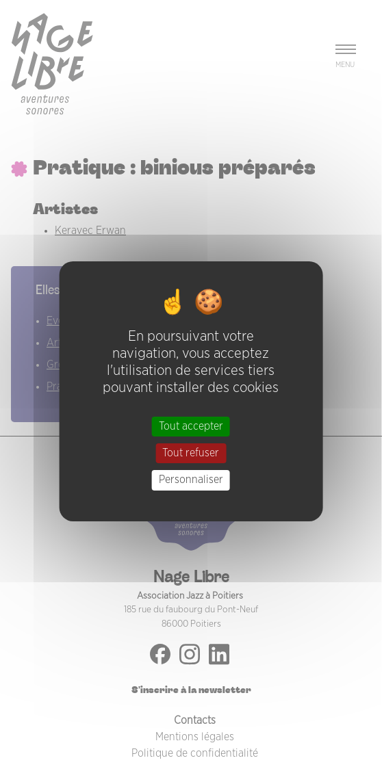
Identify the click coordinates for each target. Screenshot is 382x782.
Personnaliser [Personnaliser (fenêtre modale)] (191, 479)
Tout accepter (191, 426)
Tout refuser (190, 452)
